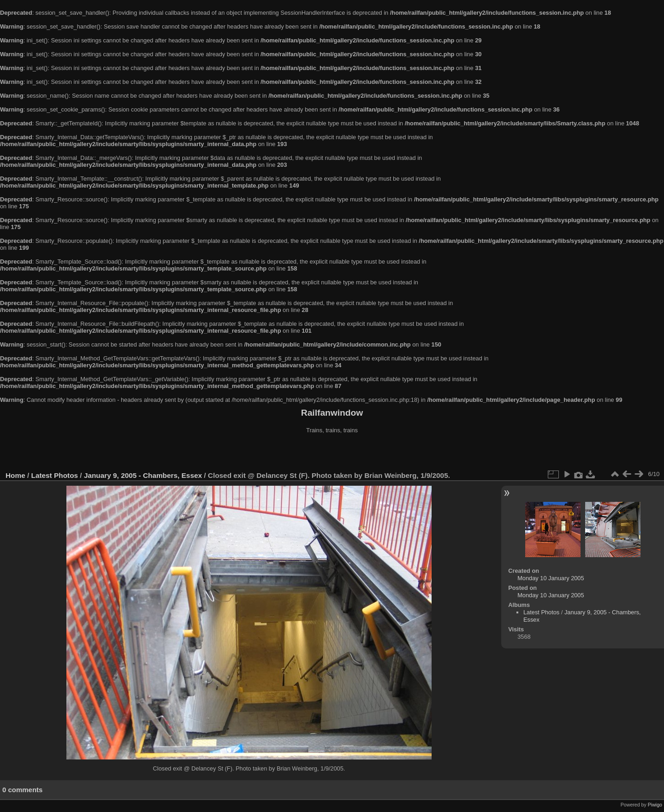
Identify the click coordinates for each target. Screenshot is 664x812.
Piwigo (655, 804)
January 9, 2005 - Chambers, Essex (143, 475)
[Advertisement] (332, 453)
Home (15, 475)
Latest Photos (54, 475)
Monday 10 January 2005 (550, 578)
